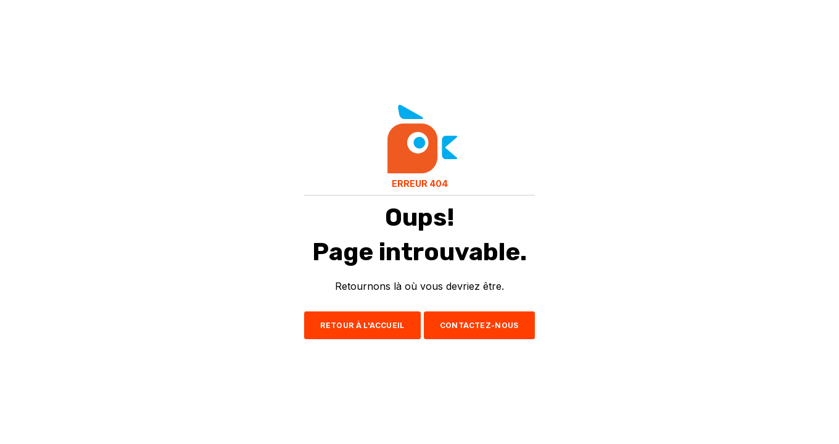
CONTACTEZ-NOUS (479, 325)
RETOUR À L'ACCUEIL (362, 325)
